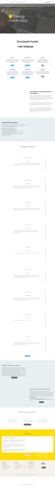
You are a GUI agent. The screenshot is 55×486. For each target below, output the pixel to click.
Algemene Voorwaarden (21, 474)
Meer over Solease (27, 454)
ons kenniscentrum (33, 397)
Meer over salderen (14, 377)
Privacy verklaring (28, 474)
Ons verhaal (17, 463)
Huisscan (12, 65)
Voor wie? (16, 468)
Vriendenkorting (4, 468)
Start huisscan (41, 402)
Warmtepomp (12, 77)
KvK (36, 474)
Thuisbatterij (27, 77)
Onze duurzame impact (27, 424)
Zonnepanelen (27, 65)
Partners (33, 474)
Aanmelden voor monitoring (6, 467)
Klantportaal (4, 463)
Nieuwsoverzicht (31, 463)
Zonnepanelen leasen (18, 467)
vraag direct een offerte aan (39, 399)
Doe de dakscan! (30, 467)
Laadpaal (42, 76)
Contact (44, 467)
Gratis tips (30, 468)
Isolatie (43, 65)
